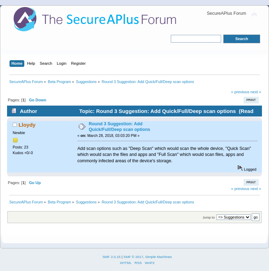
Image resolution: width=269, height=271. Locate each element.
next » (255, 92)
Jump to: (208, 217)
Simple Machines (158, 257)
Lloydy (27, 125)
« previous (240, 92)
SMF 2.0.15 (111, 257)
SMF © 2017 (133, 257)
